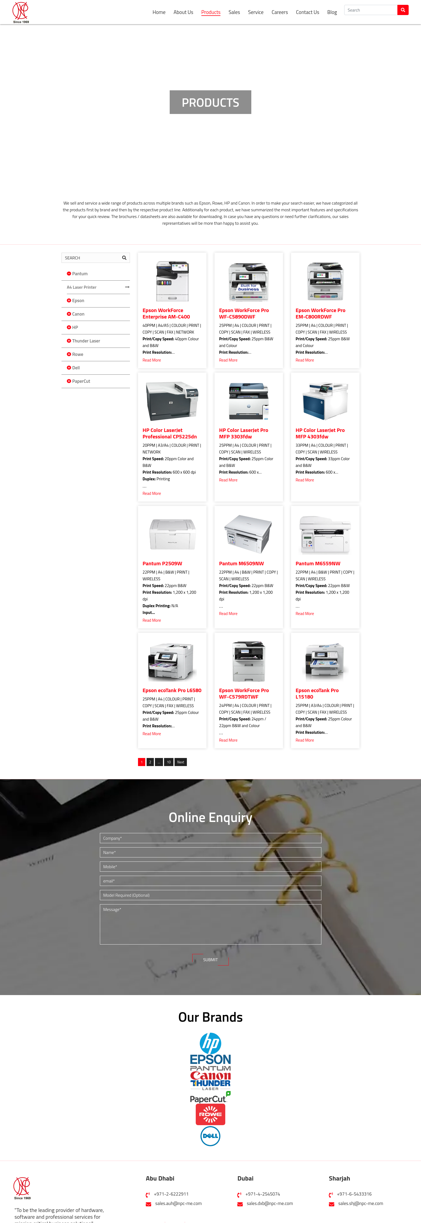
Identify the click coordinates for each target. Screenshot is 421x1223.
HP (75, 327)
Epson (78, 300)
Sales (234, 12)
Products (211, 12)
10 (168, 761)
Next (180, 762)
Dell (76, 367)
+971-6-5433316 (354, 1192)
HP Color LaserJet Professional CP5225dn (170, 433)
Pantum (80, 273)
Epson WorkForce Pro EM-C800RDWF (321, 313)
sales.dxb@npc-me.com (270, 1201)
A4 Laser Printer (81, 287)
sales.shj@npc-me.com (360, 1201)
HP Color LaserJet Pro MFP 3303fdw (243, 433)
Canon (78, 313)
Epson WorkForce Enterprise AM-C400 (166, 313)
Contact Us (307, 12)
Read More (152, 360)
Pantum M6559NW (318, 563)
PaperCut (81, 381)
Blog (332, 12)
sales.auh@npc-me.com (178, 1201)
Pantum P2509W (162, 563)
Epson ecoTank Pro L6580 (172, 690)
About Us (183, 12)
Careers (280, 12)
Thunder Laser (86, 340)
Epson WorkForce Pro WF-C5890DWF (244, 313)
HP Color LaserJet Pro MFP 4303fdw (320, 433)
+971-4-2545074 (262, 1192)
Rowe (77, 354)
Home (159, 12)
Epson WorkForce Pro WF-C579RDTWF (244, 693)
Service (256, 12)
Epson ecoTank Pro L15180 (317, 693)
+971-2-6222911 (171, 1192)
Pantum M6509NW (241, 563)
